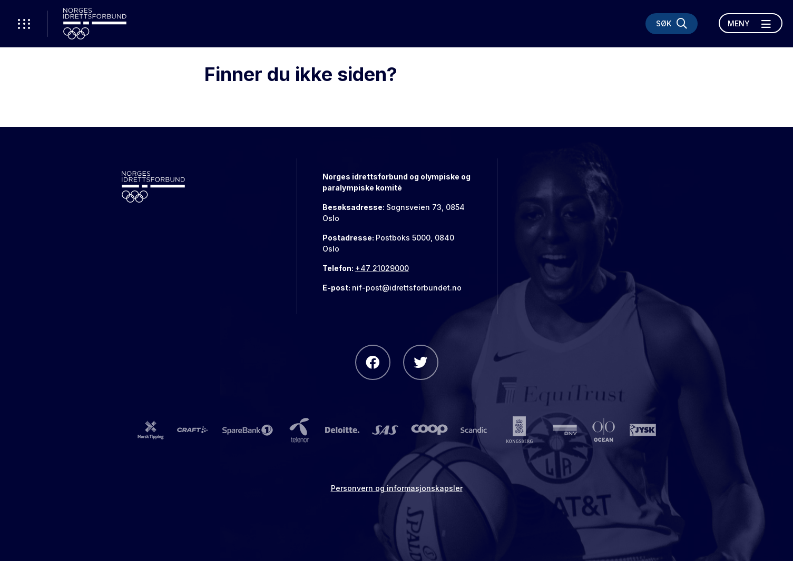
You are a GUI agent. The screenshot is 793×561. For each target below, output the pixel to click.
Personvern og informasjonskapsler (397, 488)
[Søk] (671, 23)
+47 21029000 (382, 268)
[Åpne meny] (750, 23)
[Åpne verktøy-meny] (23, 23)
